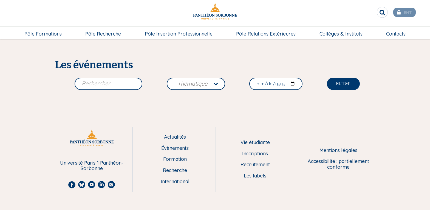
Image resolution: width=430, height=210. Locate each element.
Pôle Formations (43, 32)
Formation (175, 159)
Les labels (255, 176)
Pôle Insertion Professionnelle (179, 32)
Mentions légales (338, 150)
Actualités (175, 137)
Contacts (396, 32)
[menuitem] (43, 32)
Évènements (175, 148)
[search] (376, 12)
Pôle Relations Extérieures (266, 32)
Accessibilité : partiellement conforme (338, 164)
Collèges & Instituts (341, 32)
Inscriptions (255, 154)
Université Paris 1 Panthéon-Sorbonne (91, 165)
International (175, 182)
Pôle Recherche (103, 32)
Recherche (175, 170)
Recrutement (255, 165)
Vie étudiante (255, 142)
